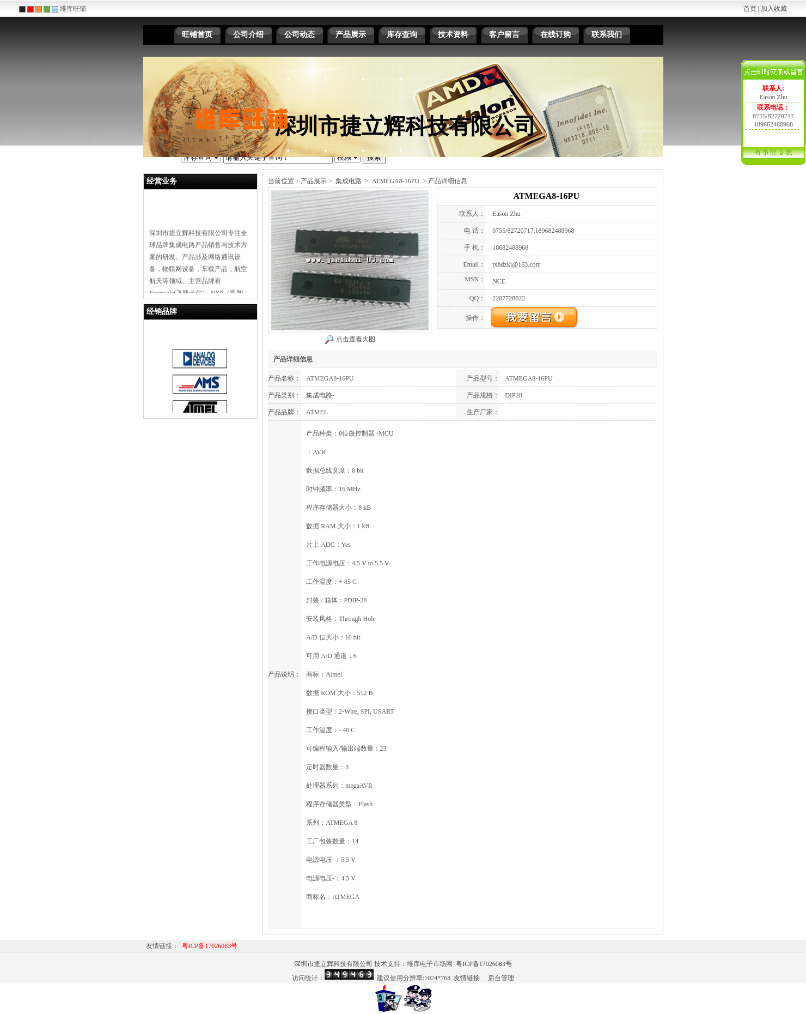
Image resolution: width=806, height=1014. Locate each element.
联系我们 (606, 35)
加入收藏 (774, 9)
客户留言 (504, 35)
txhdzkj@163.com (516, 264)
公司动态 (299, 35)
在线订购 (555, 35)
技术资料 (453, 35)
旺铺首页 (197, 35)
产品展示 (350, 35)
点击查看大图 (355, 339)
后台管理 (501, 978)
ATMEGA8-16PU (395, 181)
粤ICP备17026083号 (210, 946)
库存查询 (402, 35)
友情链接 (467, 978)
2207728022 (508, 298)
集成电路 (348, 181)
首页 (749, 9)
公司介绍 (248, 35)
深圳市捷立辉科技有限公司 (333, 964)
